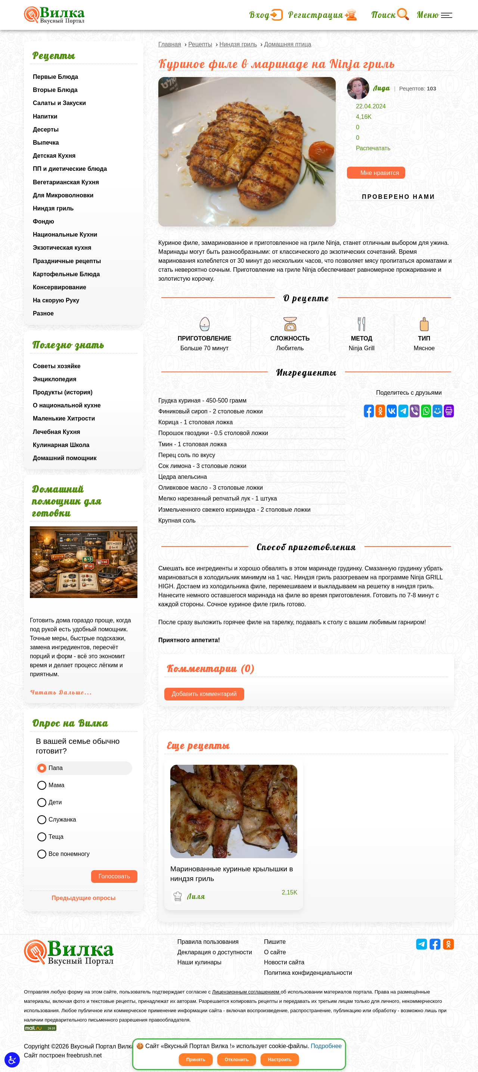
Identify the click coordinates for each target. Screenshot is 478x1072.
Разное (43, 313)
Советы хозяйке (57, 366)
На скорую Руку (56, 300)
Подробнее (326, 1046)
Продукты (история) (63, 392)
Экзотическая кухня (62, 247)
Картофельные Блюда (66, 274)
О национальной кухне (67, 405)
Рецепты (200, 44)
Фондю (43, 221)
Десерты (46, 129)
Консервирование (59, 287)
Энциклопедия (55, 379)
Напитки (45, 116)
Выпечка (46, 142)
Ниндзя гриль (53, 208)
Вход (259, 15)
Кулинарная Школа (61, 445)
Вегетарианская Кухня (66, 182)
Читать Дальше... (61, 692)
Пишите (275, 942)
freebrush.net (84, 1055)
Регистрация (316, 15)
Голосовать (114, 876)
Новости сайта (284, 962)
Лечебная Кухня (56, 432)
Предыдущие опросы (83, 898)
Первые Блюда (55, 77)
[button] (12, 1059)
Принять (195, 1059)
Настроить (280, 1059)
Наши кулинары (199, 962)
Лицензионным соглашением (246, 992)
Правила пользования (208, 942)
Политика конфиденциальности (308, 973)
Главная (169, 44)
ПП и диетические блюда (70, 169)
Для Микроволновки (63, 195)
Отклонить (237, 1059)
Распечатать (373, 148)
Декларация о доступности (214, 952)
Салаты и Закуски (59, 103)
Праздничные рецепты (67, 261)
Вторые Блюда (55, 90)
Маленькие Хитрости (64, 418)
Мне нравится (379, 173)
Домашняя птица (287, 44)
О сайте (275, 952)
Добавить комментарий (204, 694)
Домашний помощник (64, 458)
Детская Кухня (54, 156)
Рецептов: (417, 88)
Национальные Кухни (65, 234)
